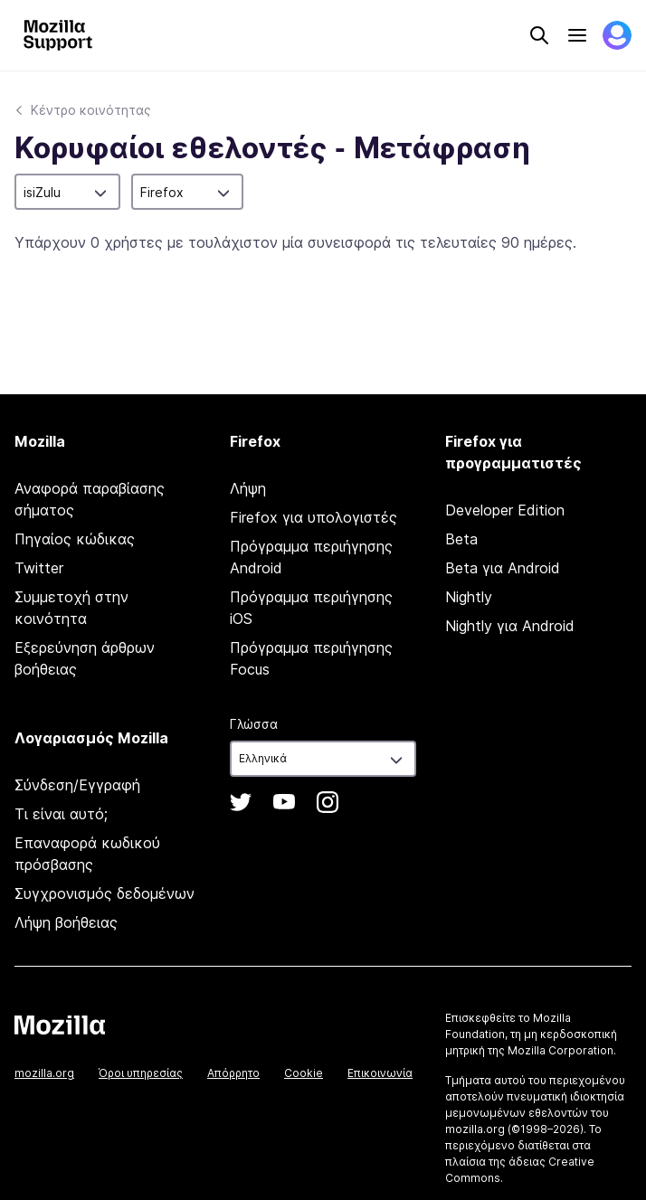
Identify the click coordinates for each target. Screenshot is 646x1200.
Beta (461, 539)
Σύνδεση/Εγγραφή (77, 785)
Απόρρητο (233, 1073)
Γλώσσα (254, 724)
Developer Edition (505, 510)
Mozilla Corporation (560, 1050)
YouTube (284, 802)
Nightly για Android (510, 626)
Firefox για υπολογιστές (313, 517)
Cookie (303, 1073)
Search (539, 35)
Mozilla (59, 1024)
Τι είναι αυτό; (61, 814)
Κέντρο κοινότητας (91, 110)
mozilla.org (44, 1073)
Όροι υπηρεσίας (141, 1073)
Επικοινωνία (380, 1073)
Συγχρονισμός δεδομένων (104, 893)
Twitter (38, 568)
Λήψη (248, 488)
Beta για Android (502, 568)
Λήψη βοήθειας (66, 922)
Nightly (468, 597)
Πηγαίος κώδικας (74, 539)
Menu (577, 35)
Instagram (327, 802)
